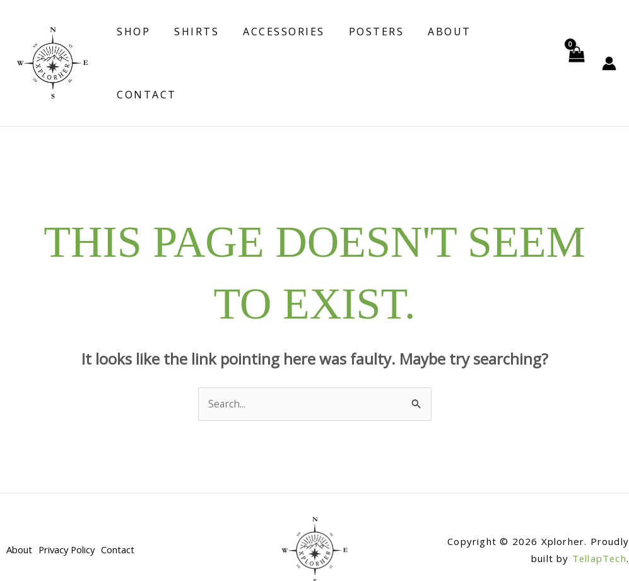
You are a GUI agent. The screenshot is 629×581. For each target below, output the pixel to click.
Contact (510, 50)
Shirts (196, 50)
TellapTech (598, 532)
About (438, 50)
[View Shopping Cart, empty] (575, 50)
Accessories (280, 50)
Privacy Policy (69, 523)
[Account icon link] (609, 50)
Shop (137, 50)
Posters (369, 50)
